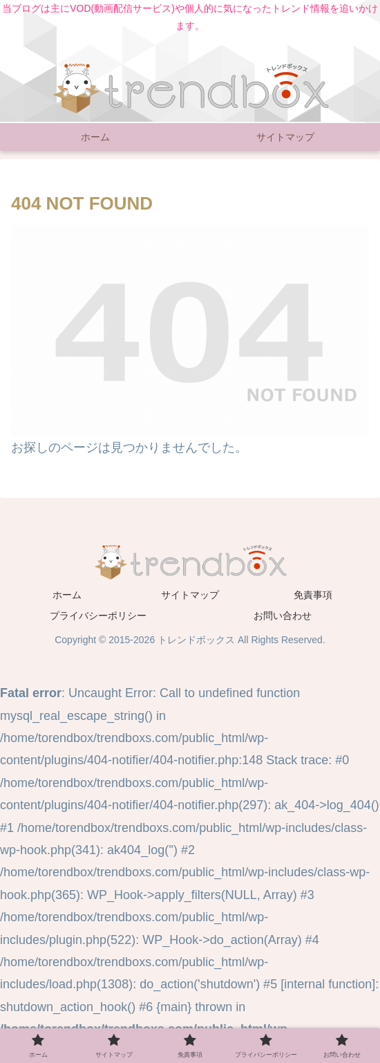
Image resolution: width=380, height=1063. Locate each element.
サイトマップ (190, 594)
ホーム (67, 594)
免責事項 (313, 594)
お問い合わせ (283, 615)
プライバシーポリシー (98, 615)
